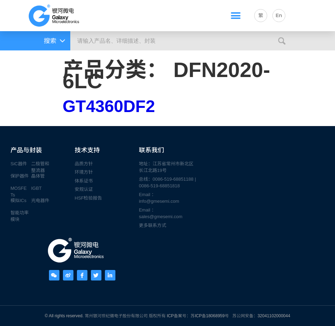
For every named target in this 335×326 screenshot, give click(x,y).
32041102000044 (273, 315)
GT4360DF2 (109, 106)
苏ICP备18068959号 (210, 315)
